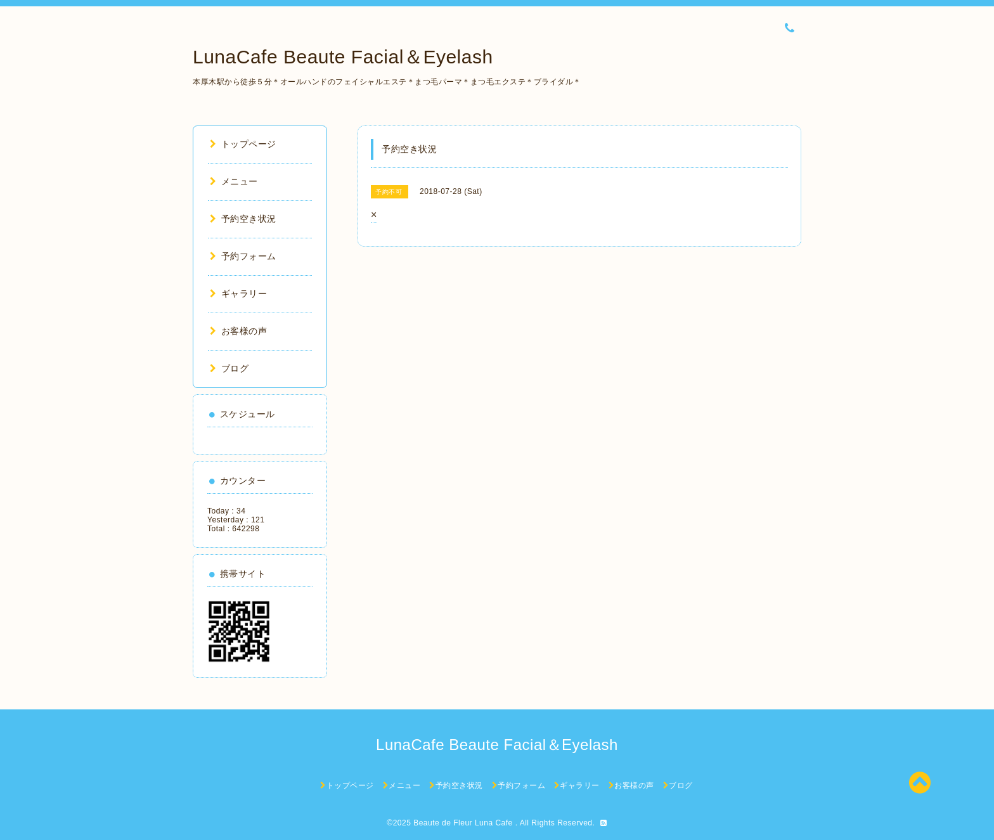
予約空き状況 (243, 219)
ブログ (229, 368)
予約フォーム (243, 256)
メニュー (234, 181)
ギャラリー (238, 293)
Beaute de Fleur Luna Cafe (464, 822)
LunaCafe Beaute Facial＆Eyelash (343, 56)
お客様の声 (238, 331)
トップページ (243, 144)
